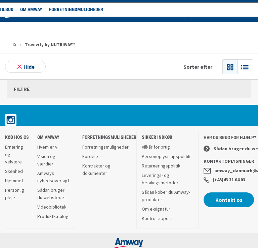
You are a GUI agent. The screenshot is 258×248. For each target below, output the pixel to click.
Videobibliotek (52, 187)
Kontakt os (229, 179)
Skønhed (14, 151)
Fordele (90, 136)
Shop (20, 29)
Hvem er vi (47, 127)
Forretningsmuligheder (117, 28)
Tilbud (47, 28)
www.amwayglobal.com (129, 239)
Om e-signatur (156, 189)
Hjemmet (14, 160)
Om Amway (72, 28)
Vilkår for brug (156, 127)
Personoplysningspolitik (166, 136)
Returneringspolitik (161, 146)
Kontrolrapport (157, 198)
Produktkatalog (53, 196)
